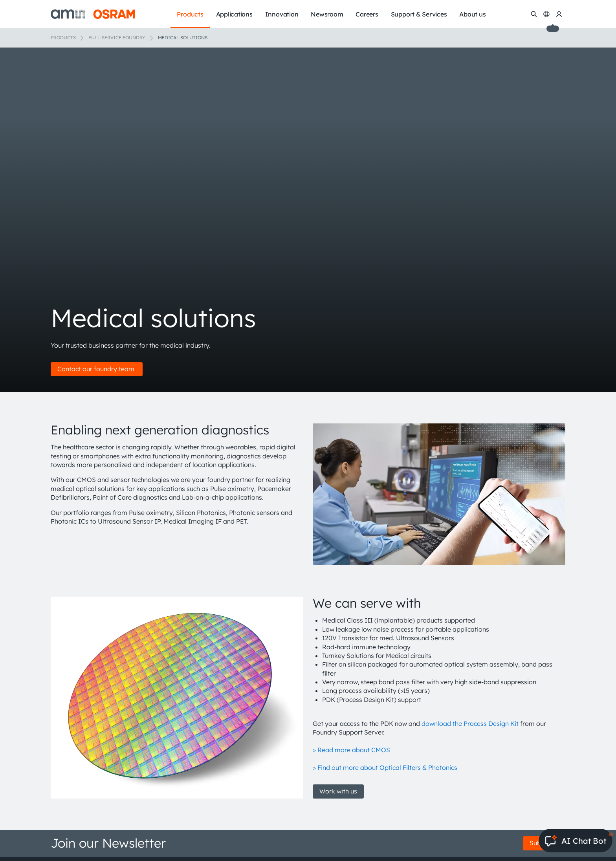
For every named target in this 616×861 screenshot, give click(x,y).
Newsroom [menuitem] (327, 14)
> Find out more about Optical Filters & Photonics (385, 767)
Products (63, 37)
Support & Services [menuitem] (419, 14)
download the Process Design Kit (470, 723)
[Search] (534, 14)
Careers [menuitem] (367, 14)
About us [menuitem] (472, 14)
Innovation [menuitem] (282, 14)
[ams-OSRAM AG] (93, 14)
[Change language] (546, 14)
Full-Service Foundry (116, 37)
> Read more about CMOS (351, 750)
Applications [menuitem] (234, 14)
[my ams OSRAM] (559, 14)
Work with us (338, 791)
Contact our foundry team (96, 369)
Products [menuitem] (190, 14)
